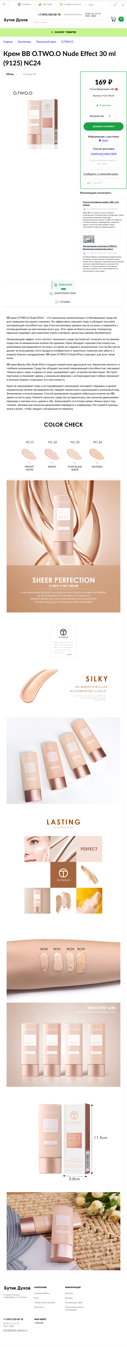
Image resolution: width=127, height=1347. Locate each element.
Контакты (39, 1307)
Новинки (26, 4)
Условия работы (42, 1293)
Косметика (24, 41)
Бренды (69, 1298)
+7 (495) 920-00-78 (49, 14)
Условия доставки (73, 1303)
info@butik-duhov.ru (73, 14)
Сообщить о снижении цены (101, 174)
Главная (8, 41)
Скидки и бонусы (72, 4)
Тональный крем (46, 41)
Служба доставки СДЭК (104, 153)
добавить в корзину (103, 126)
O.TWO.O (67, 41)
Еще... (92, 5)
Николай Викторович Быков (96, 209)
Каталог (69, 1293)
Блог (36, 1298)
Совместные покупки (44, 1303)
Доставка (47, 4)
